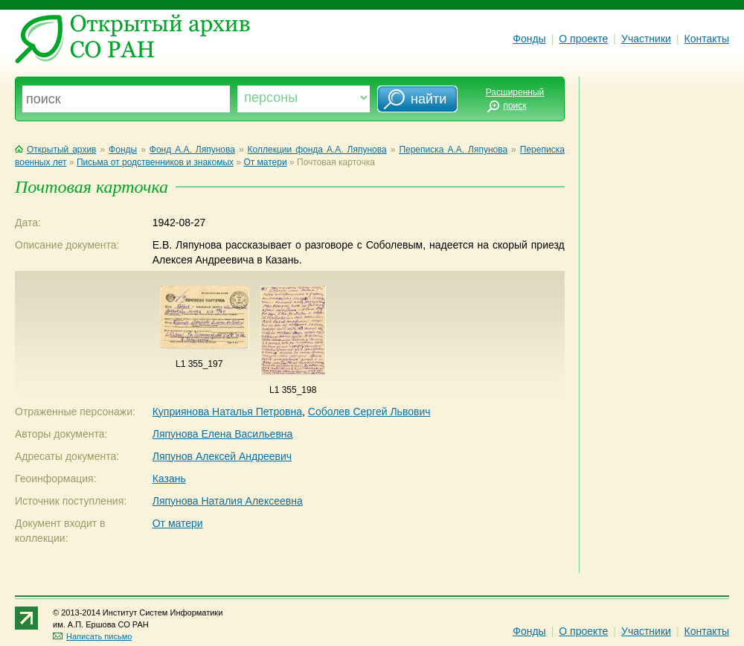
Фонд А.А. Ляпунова (192, 149)
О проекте (583, 39)
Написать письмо (92, 636)
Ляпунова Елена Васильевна (223, 434)
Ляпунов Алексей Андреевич (222, 456)
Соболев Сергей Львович (369, 412)
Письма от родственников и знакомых (155, 162)
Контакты (706, 39)
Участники (646, 39)
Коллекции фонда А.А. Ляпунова (317, 149)
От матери (264, 162)
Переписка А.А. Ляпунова (453, 149)
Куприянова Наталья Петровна (227, 412)
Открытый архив (55, 149)
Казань (169, 479)
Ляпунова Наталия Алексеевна (228, 501)
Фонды (529, 39)
